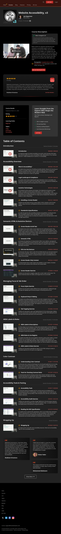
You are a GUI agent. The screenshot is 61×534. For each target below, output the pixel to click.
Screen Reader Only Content (30, 260)
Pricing (29, 5)
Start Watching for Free (39, 69)
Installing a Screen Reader (29, 200)
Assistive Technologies (25, 188)
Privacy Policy (25, 530)
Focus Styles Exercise (27, 286)
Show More (30, 476)
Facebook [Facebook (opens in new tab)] (9, 518)
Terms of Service (17, 530)
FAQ (2, 508)
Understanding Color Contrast (30, 362)
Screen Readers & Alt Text (29, 226)
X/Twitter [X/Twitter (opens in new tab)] (3, 518)
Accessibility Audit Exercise (29, 399)
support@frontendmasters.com (13, 525)
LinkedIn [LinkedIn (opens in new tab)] (6, 518)
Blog (16, 5)
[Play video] (16, 51)
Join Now (50, 2)
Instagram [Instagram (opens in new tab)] (13, 518)
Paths (4, 5)
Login (56, 2)
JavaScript (8, 130)
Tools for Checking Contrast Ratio (31, 372)
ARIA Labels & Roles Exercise (30, 346)
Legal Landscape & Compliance (28, 177)
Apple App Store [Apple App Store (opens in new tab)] (6, 522)
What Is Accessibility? (25, 167)
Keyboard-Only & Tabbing (29, 296)
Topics (3, 498)
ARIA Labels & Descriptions (29, 324)
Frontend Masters (10, 2)
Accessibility (9, 132)
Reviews (3, 503)
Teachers (4, 500)
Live (2, 495)
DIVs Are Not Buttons (27, 249)
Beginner (8, 123)
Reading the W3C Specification (30, 409)
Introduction (22, 151)
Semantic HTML (26, 238)
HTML (7, 129)
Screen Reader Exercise (28, 270)
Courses (11, 5)
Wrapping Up (25, 425)
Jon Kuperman (28, 16)
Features (22, 5)
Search (43, 2)
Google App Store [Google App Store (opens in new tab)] (15, 522)
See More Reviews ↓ (49, 92)
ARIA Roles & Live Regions (29, 335)
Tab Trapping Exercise (27, 309)
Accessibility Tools (26, 388)
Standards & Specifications (29, 210)
